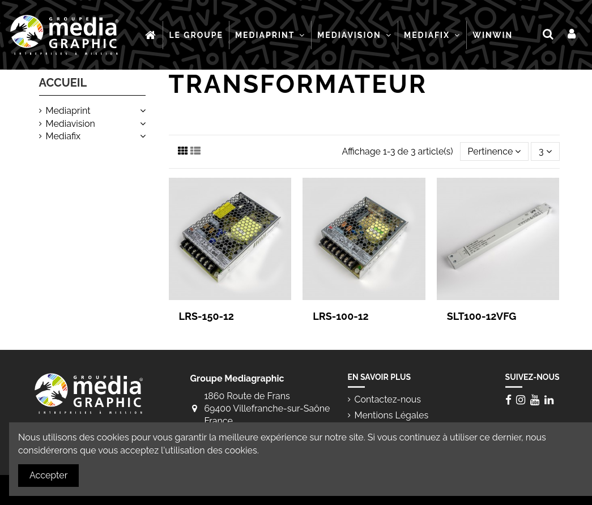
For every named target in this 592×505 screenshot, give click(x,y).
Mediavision (70, 123)
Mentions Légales (392, 415)
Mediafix (63, 136)
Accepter (48, 475)
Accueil (63, 82)
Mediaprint (68, 110)
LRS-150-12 (207, 316)
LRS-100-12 (341, 316)
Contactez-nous (388, 399)
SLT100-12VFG (482, 316)
